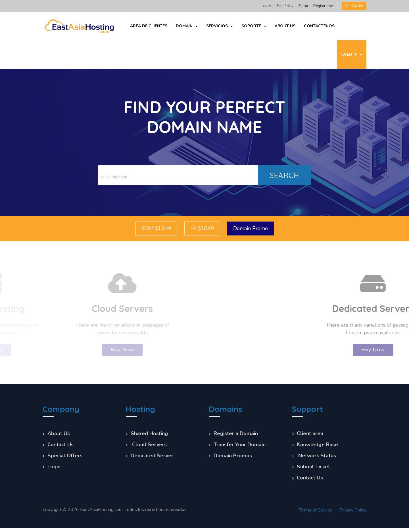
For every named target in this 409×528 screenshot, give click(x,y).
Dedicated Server (152, 455)
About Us (285, 26)
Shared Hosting (149, 433)
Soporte (253, 26)
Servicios (219, 26)
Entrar (303, 6)
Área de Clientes (148, 26)
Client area (310, 433)
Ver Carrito (354, 6)
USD (267, 6)
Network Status (316, 455)
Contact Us (60, 444)
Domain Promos (233, 455)
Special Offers (64, 455)
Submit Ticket (313, 466)
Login (53, 466)
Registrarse (323, 6)
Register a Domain (236, 433)
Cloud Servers (149, 444)
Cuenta (351, 54)
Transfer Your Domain (240, 444)
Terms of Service (315, 510)
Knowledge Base (317, 444)
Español (285, 6)
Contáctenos (319, 26)
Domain (187, 26)
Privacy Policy (352, 510)
